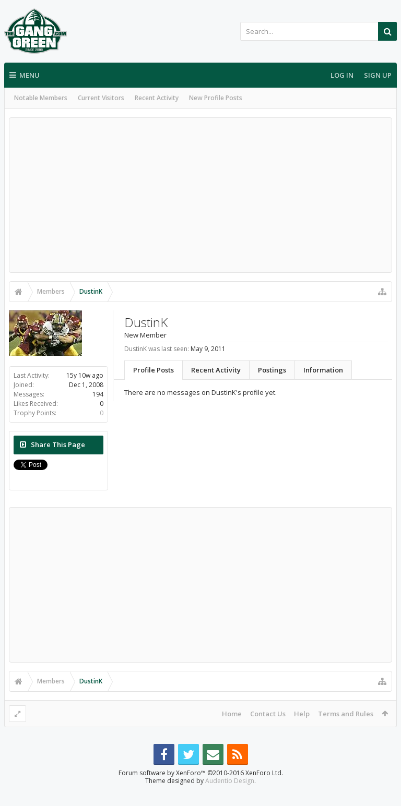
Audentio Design (229, 797)
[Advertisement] (200, 195)
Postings (272, 370)
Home (232, 713)
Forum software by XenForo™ (201, 789)
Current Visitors (101, 97)
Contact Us (268, 713)
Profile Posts (153, 370)
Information (323, 370)
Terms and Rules (345, 713)
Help (302, 713)
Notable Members (40, 97)
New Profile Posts (215, 97)
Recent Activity (157, 97)
